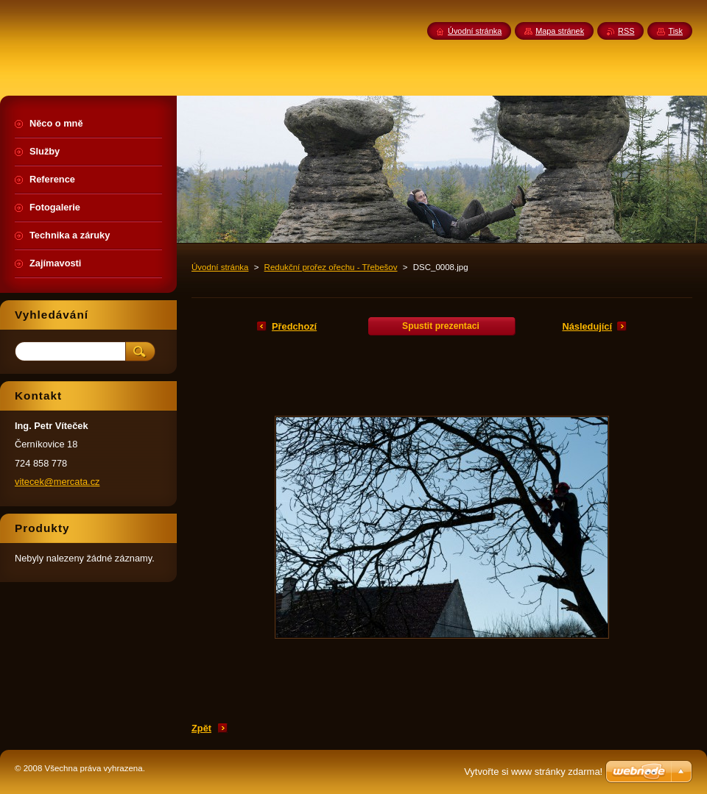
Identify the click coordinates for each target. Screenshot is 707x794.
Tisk (675, 30)
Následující (587, 326)
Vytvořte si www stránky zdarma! (533, 771)
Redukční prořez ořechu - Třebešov (331, 267)
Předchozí (294, 326)
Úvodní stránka (219, 267)
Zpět (201, 728)
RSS (626, 30)
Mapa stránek (559, 30)
